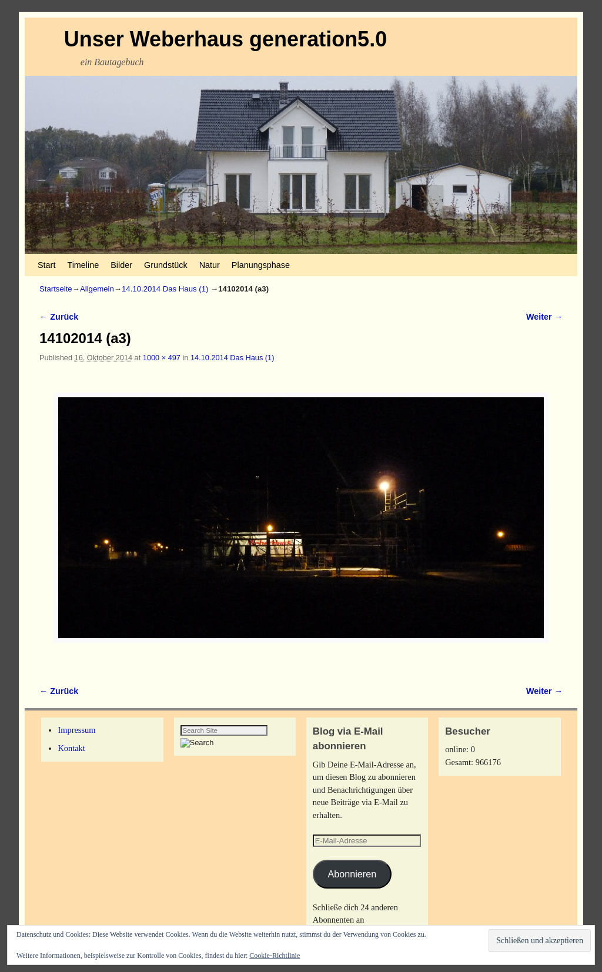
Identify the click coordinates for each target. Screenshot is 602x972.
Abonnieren (351, 874)
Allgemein (97, 288)
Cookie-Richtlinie (274, 955)
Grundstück (166, 265)
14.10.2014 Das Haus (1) (165, 288)
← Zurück (58, 316)
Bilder (121, 265)
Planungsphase (261, 265)
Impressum (76, 730)
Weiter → (544, 316)
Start (46, 265)
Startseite (55, 288)
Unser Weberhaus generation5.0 (225, 39)
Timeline (83, 265)
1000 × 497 (161, 357)
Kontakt (71, 748)
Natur (209, 265)
